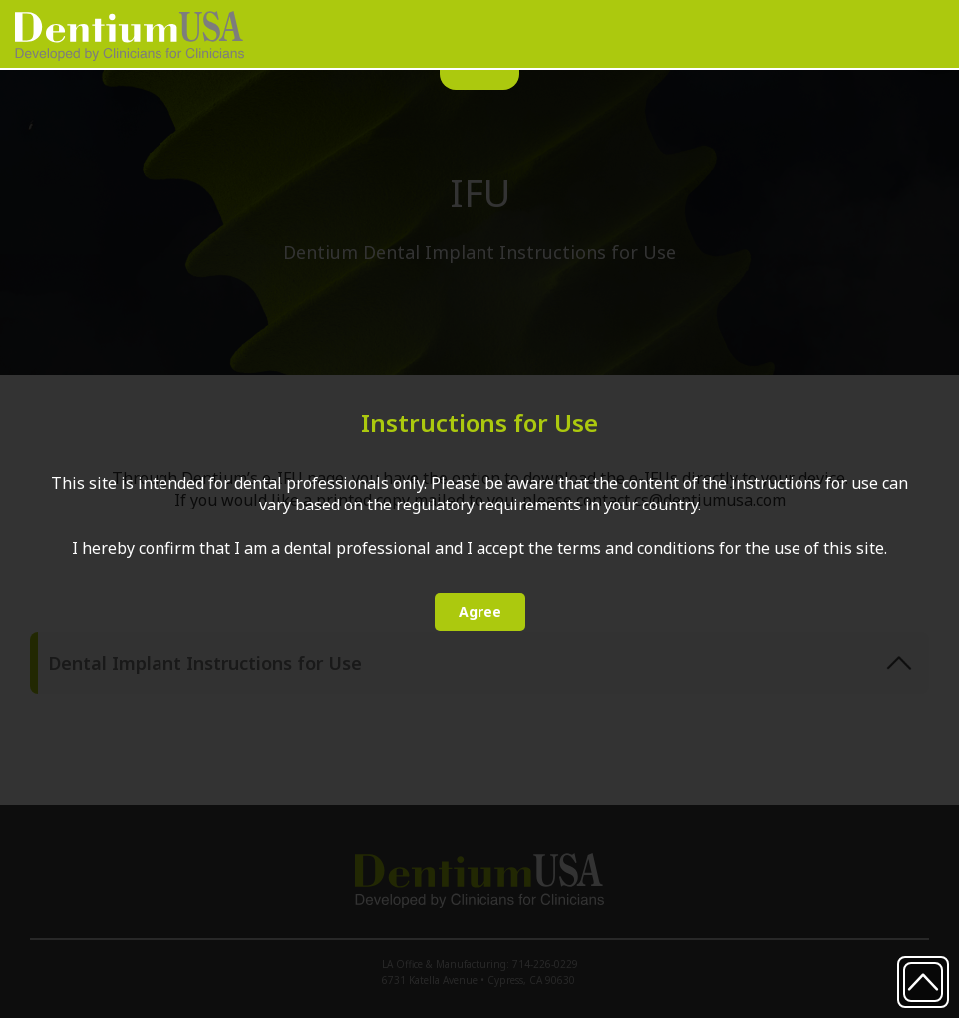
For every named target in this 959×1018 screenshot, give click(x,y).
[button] (913, 33)
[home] (129, 36)
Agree (480, 611)
